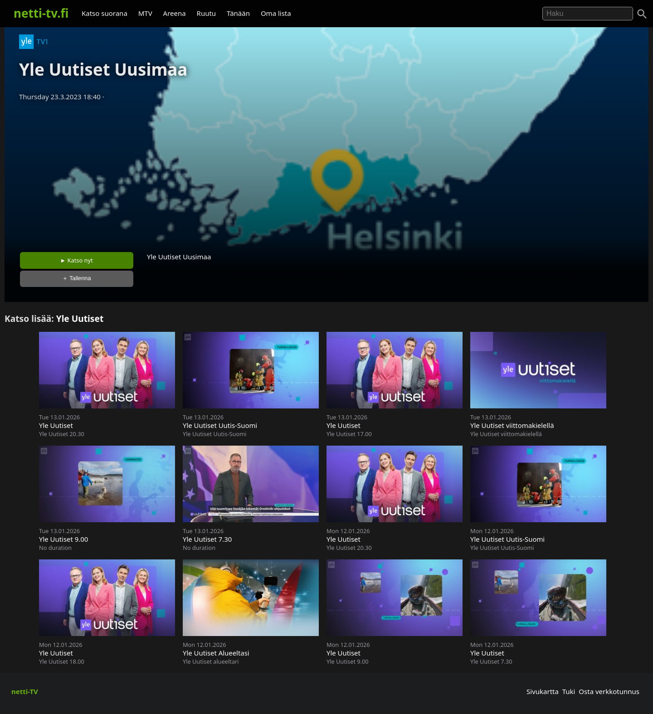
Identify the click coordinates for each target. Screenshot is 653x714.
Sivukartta (542, 691)
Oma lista (276, 13)
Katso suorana (104, 13)
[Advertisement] (326, 173)
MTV (145, 13)
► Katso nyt (76, 260)
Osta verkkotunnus (609, 691)
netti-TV (24, 691)
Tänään (238, 13)
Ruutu (206, 13)
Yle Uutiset (80, 318)
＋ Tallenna (76, 278)
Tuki (568, 691)
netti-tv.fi (41, 13)
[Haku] (642, 14)
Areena (174, 13)
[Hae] (587, 13)
